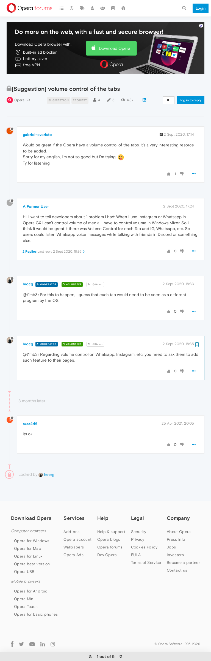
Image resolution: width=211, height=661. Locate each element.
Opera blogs (108, 524)
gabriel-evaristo (37, 120)
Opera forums (110, 532)
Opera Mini (24, 584)
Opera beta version (32, 549)
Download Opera (114, 33)
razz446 (30, 408)
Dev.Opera (107, 540)
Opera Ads (73, 540)
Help (102, 503)
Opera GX (22, 85)
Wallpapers (73, 532)
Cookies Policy (144, 532)
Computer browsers (28, 516)
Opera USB (24, 557)
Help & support (111, 517)
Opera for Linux (28, 541)
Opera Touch (26, 591)
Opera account (77, 524)
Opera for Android (31, 576)
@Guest (95, 269)
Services (73, 503)
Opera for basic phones (36, 599)
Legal (137, 503)
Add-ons (71, 517)
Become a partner (183, 547)
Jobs (171, 532)
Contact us (177, 555)
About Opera (179, 517)
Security (138, 517)
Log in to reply (190, 85)
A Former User (36, 191)
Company (178, 503)
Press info (176, 524)
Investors (175, 540)
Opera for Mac (27, 533)
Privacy (138, 524)
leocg (28, 269)
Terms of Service (146, 547)
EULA (136, 540)
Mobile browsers (25, 566)
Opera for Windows (31, 526)
